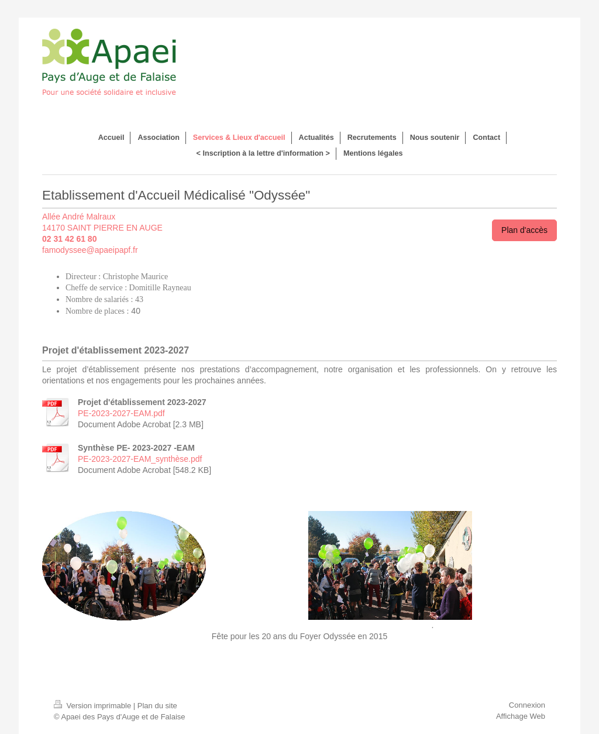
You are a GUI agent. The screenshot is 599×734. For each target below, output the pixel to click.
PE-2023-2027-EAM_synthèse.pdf (140, 459)
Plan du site (157, 705)
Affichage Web (520, 716)
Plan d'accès (524, 230)
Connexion (527, 705)
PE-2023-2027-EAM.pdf (121, 413)
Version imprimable (93, 705)
